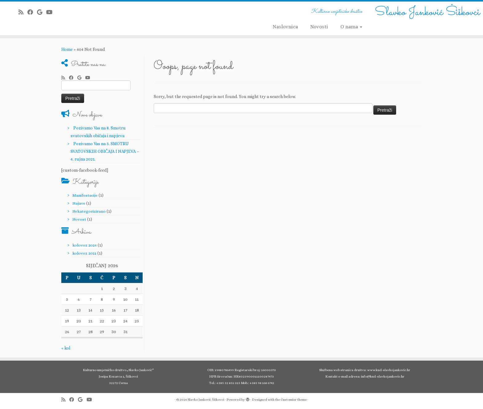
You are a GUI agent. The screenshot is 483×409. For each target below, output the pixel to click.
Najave (78, 203)
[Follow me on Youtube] (51, 12)
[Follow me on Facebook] (32, 12)
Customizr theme (294, 400)
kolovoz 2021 (84, 253)
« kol (65, 348)
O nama (351, 27)
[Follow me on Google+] (41, 12)
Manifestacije (85, 195)
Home (67, 49)
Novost (79, 219)
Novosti (319, 27)
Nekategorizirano (89, 211)
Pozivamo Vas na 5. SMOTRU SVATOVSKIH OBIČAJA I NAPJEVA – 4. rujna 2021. (105, 151)
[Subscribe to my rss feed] (22, 12)
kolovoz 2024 (84, 245)
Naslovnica (285, 27)
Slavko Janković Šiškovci (427, 12)
